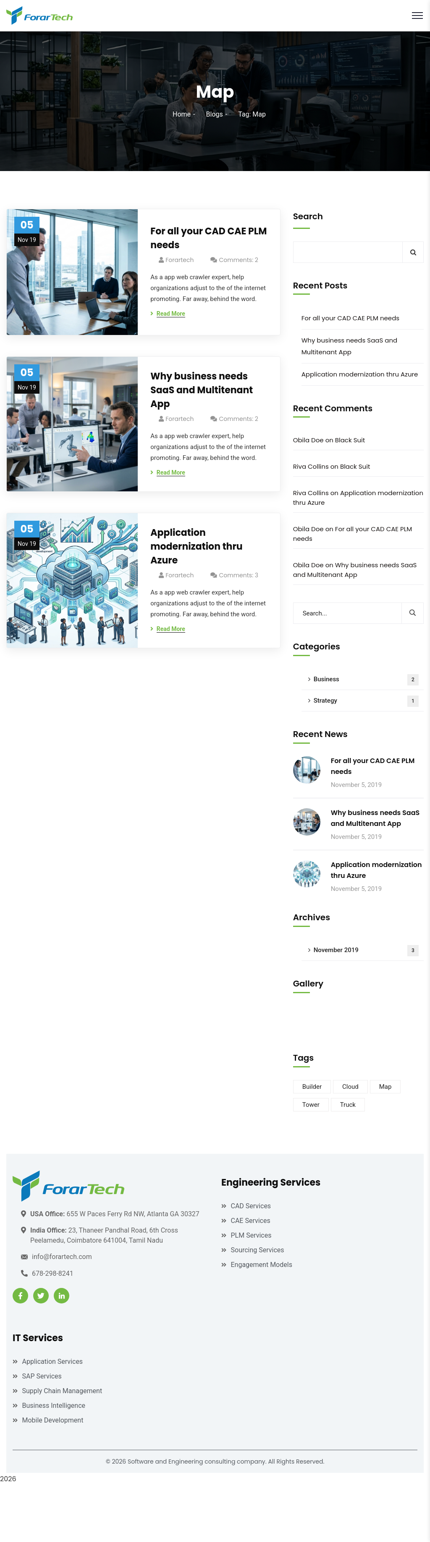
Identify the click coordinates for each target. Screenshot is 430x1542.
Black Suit (350, 440)
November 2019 (366, 950)
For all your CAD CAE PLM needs (208, 238)
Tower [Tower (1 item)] (311, 1104)
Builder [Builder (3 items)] (312, 1086)
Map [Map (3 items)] (385, 1086)
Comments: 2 (238, 260)
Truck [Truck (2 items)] (348, 1104)
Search (308, 216)
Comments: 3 (238, 575)
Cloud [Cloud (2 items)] (350, 1086)
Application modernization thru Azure (196, 546)
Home (182, 114)
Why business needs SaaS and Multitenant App (201, 390)
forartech (179, 260)
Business (366, 679)
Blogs (214, 114)
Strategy (366, 701)
